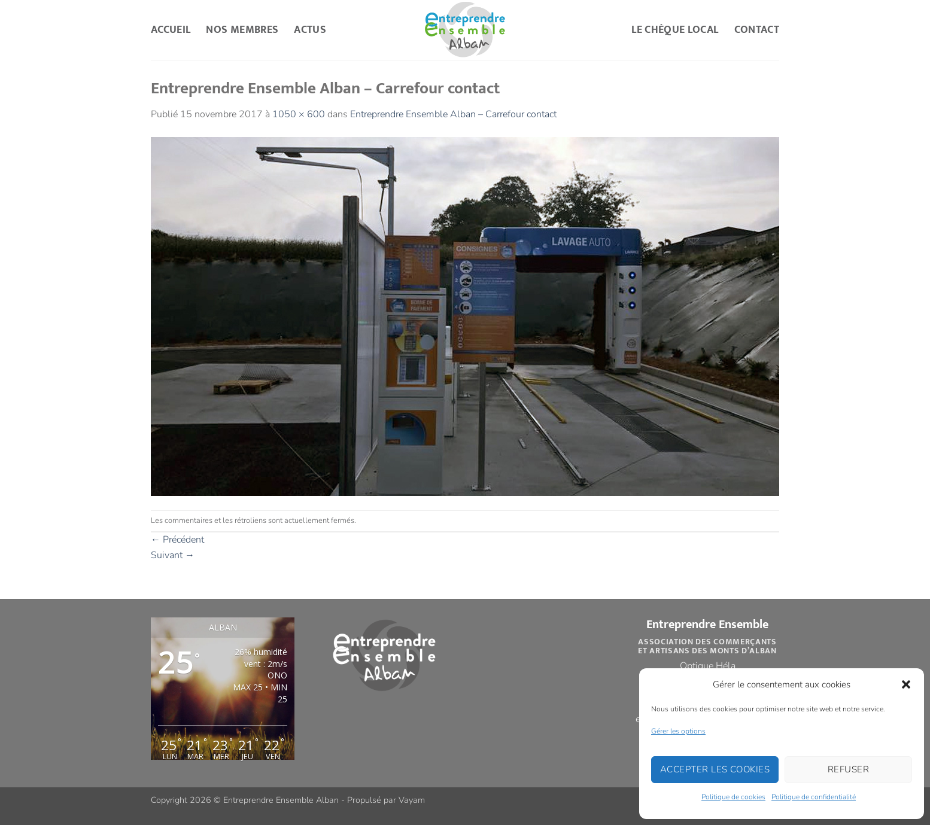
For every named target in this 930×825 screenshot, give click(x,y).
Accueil (170, 29)
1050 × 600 (298, 114)
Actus (310, 29)
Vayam (412, 800)
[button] (906, 684)
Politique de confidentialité (813, 797)
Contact (756, 29)
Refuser (848, 769)
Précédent (177, 539)
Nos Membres (242, 29)
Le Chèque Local (674, 29)
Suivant (172, 555)
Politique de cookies (733, 797)
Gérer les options (678, 731)
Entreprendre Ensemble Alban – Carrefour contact (453, 114)
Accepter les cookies (715, 769)
